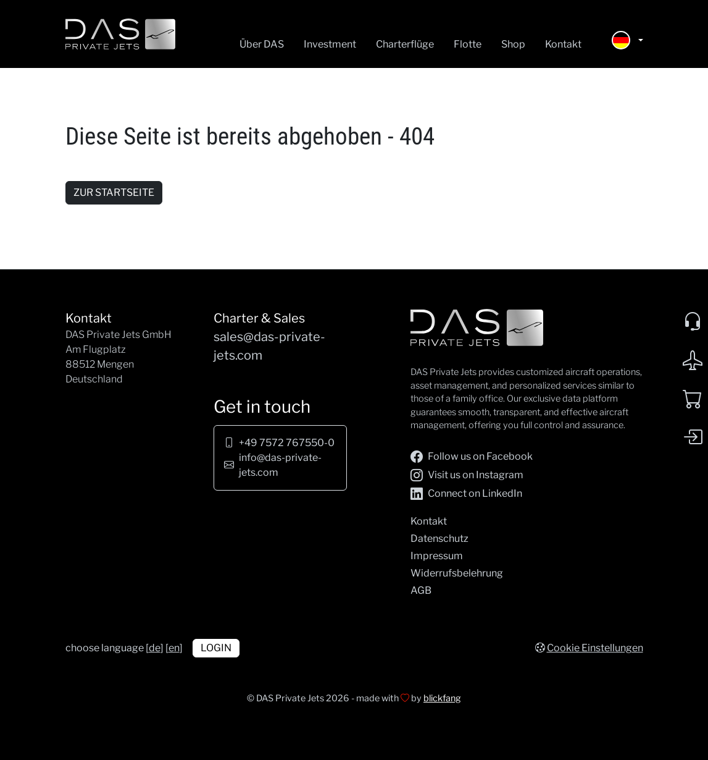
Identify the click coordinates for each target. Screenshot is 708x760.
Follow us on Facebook (471, 456)
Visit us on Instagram (466, 475)
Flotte (467, 44)
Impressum (436, 556)
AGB (420, 590)
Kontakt (563, 44)
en (174, 648)
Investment (330, 44)
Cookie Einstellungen (595, 648)
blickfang (442, 698)
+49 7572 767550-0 (287, 443)
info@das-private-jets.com (280, 465)
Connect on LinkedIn (466, 493)
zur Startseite (113, 192)
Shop (513, 44)
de (154, 648)
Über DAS (261, 44)
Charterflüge (405, 44)
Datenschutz (439, 538)
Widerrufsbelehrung (456, 573)
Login (216, 648)
